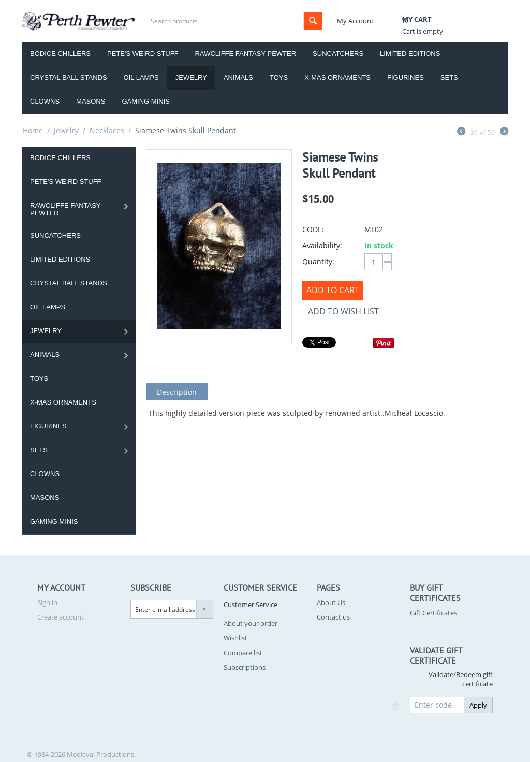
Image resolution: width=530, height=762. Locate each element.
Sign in (47, 602)
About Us (331, 602)
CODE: (313, 229)
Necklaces (107, 130)
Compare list (243, 652)
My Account (355, 20)
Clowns (45, 101)
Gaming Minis (145, 101)
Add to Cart (332, 290)
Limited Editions (410, 53)
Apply (478, 705)
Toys (279, 77)
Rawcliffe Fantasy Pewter (246, 53)
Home (33, 130)
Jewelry (191, 77)
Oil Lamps (141, 77)
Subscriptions (245, 667)
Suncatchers (338, 53)
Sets (449, 77)
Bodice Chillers (60, 53)
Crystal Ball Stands (68, 77)
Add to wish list (343, 311)
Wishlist (235, 637)
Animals (238, 77)
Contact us (333, 617)
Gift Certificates (433, 612)
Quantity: (318, 261)
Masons (90, 101)
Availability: (322, 245)
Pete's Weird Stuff (143, 53)
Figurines (405, 77)
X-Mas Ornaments (337, 77)
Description (177, 392)
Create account (60, 617)
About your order (250, 623)
